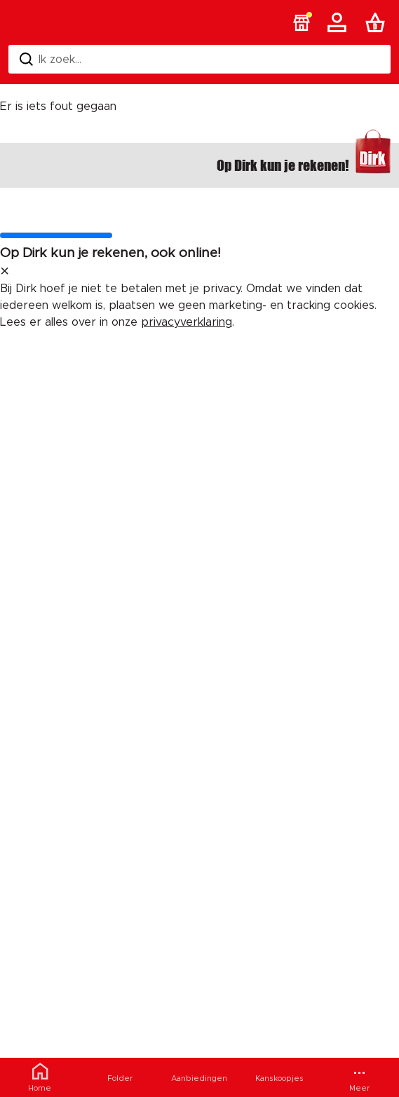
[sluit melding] (4, 271)
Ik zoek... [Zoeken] (50, 59)
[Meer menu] (359, 1077)
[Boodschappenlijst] (378, 22)
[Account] (339, 22)
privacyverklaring (186, 322)
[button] (302, 22)
